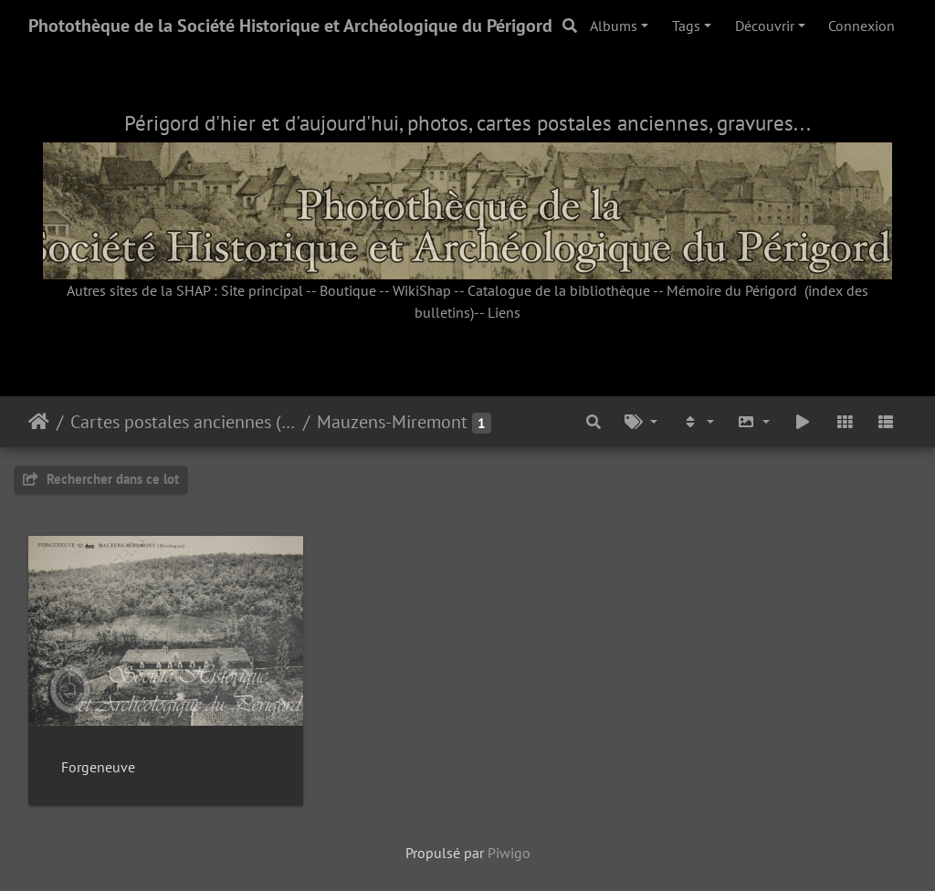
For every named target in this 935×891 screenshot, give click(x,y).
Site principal (262, 290)
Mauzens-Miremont (392, 422)
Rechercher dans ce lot (101, 478)
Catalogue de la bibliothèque (559, 290)
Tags (686, 25)
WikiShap (422, 290)
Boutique (348, 290)
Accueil (38, 421)
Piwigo (509, 853)
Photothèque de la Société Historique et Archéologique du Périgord (290, 25)
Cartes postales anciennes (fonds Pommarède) (183, 422)
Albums (613, 25)
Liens (504, 312)
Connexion (861, 25)
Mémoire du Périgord (732, 290)
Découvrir (764, 25)
